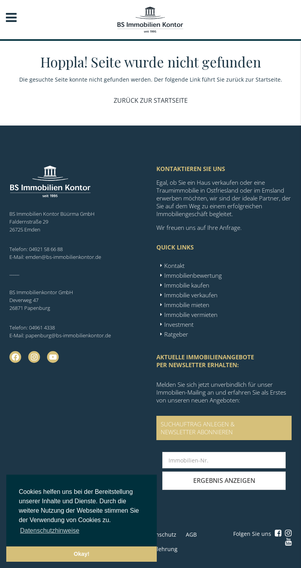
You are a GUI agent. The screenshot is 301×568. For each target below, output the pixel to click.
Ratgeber (176, 334)
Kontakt (174, 265)
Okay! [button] (81, 554)
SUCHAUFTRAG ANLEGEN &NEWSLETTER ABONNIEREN (198, 428)
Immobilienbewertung (193, 275)
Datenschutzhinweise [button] (49, 530)
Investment (179, 324)
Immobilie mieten (186, 305)
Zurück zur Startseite (151, 100)
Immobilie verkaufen (191, 295)
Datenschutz (159, 534)
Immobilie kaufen (186, 285)
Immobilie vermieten (191, 315)
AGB (191, 534)
